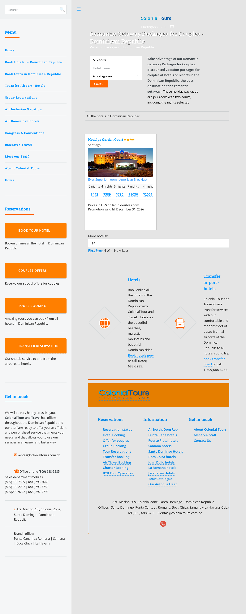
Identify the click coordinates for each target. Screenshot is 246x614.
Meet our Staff (17, 156)
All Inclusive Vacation (23, 109)
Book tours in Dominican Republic (33, 74)
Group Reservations (21, 97)
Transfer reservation (39, 346)
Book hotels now (141, 355)
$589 (107, 194)
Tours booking (33, 306)
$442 (94, 194)
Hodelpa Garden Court (105, 139)
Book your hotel (35, 230)
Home (9, 50)
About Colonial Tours (22, 168)
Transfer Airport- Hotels (25, 85)
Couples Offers (33, 271)
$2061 (148, 194)
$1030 (133, 194)
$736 (119, 194)
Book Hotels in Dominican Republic (34, 62)
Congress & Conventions (25, 133)
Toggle (78, 9)
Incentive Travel (18, 145)
